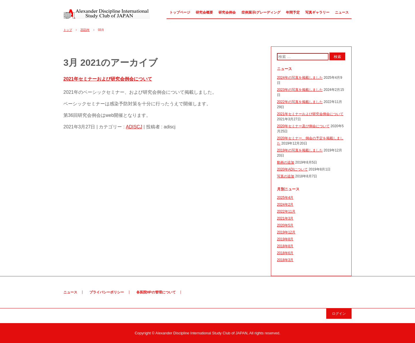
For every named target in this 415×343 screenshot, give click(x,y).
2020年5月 (285, 225)
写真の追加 (285, 176)
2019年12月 (286, 232)
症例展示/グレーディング (261, 12)
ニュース (342, 12)
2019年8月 (285, 239)
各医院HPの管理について (156, 292)
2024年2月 (285, 205)
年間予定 (293, 12)
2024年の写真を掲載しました (300, 78)
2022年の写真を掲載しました (300, 102)
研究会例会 (227, 12)
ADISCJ (134, 126)
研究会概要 (204, 12)
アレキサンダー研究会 (106, 14)
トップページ (179, 12)
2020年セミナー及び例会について (303, 126)
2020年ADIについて (292, 169)
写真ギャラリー (317, 12)
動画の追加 (285, 162)
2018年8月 (285, 246)
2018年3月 (285, 260)
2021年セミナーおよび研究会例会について (107, 78)
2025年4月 (285, 198)
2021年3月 (285, 218)
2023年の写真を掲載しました (300, 90)
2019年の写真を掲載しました (300, 150)
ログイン (339, 314)
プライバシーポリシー (106, 292)
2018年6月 (285, 253)
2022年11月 (286, 211)
